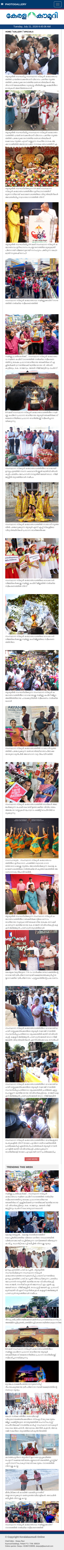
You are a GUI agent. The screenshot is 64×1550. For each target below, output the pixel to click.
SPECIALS (28, 32)
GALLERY (17, 32)
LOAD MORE (32, 1159)
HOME (8, 32)
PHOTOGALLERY (13, 4)
